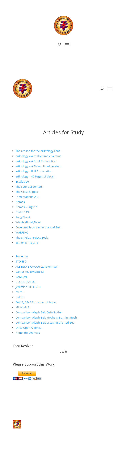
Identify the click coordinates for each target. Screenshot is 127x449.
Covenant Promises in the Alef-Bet (38, 227)
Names (20, 202)
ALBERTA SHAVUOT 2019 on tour (37, 266)
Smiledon (22, 256)
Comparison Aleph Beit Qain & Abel (39, 312)
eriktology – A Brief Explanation (36, 161)
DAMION (21, 277)
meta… (20, 292)
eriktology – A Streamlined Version (38, 166)
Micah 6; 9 (22, 307)
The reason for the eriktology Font (38, 151)
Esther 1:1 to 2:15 (27, 242)
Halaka (20, 297)
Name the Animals (28, 333)
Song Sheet (23, 217)
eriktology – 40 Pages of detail (35, 176)
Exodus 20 (22, 181)
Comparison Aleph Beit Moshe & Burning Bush (46, 317)
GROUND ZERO (25, 282)
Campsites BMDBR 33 (30, 271)
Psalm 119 (22, 212)
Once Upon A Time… (29, 328)
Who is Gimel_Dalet (28, 222)
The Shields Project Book (32, 237)
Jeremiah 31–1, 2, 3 (28, 287)
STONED (21, 261)
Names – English (26, 207)
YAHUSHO (22, 232)
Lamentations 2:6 (27, 197)
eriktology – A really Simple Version (38, 156)
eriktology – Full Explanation (34, 171)
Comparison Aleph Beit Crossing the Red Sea (45, 322)
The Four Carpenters (29, 186)
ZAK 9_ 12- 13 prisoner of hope (36, 302)
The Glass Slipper (27, 192)
